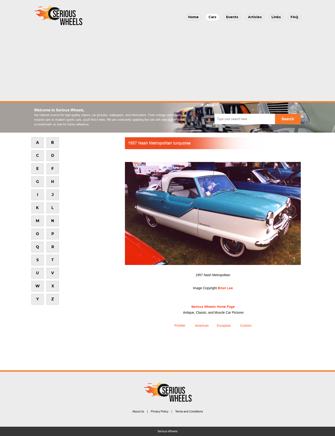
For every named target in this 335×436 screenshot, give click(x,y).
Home (193, 17)
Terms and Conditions (189, 411)
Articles (255, 17)
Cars (212, 17)
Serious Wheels (167, 431)
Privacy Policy (159, 411)
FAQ (294, 17)
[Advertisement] (167, 62)
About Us (138, 411)
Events (232, 17)
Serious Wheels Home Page (213, 307)
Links (276, 17)
